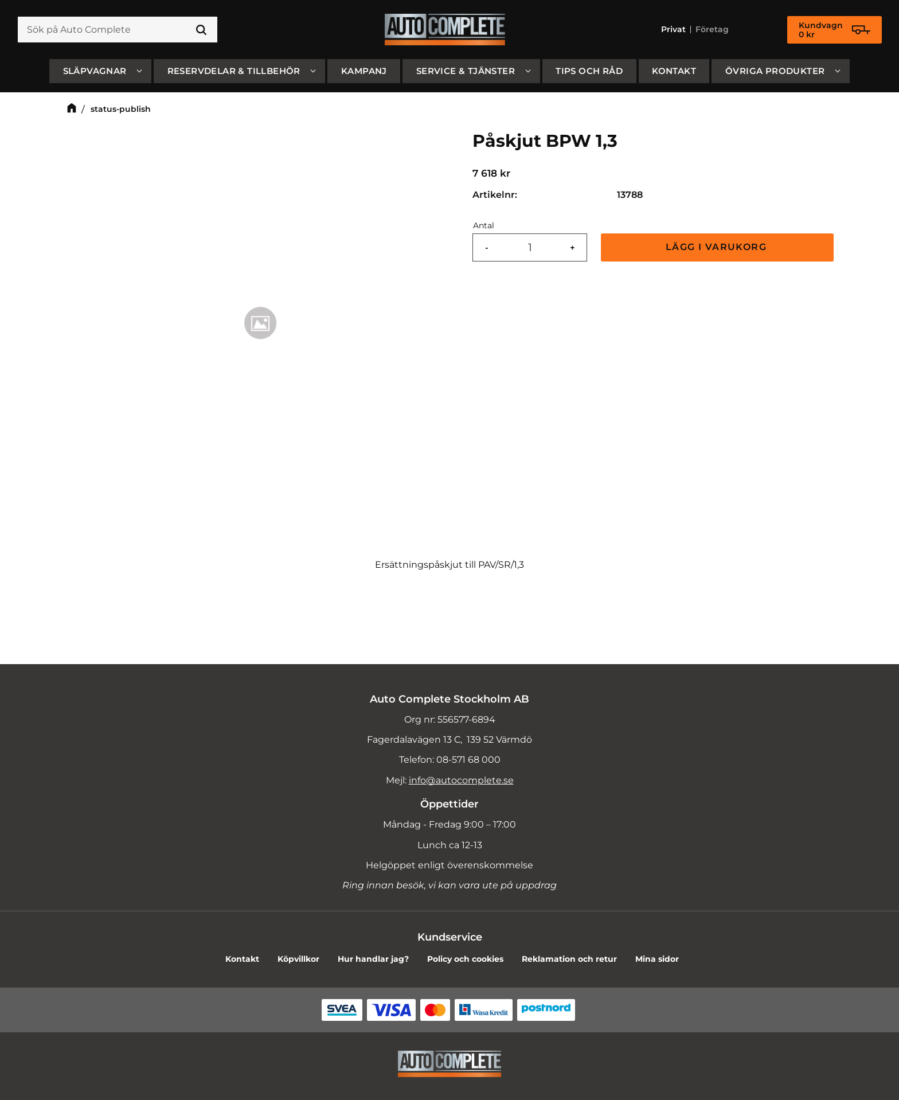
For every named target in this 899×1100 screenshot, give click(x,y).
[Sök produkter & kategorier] (117, 30)
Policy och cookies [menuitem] (465, 959)
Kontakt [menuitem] (674, 70)
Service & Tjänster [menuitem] (465, 70)
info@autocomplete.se (461, 780)
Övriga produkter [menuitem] (774, 70)
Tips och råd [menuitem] (589, 70)
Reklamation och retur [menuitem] (569, 959)
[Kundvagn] (834, 30)
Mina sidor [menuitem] (657, 959)
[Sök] (201, 30)
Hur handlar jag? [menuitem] (373, 959)
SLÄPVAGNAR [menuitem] (95, 70)
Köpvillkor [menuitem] (298, 959)
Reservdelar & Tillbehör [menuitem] (233, 70)
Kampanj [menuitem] (364, 70)
